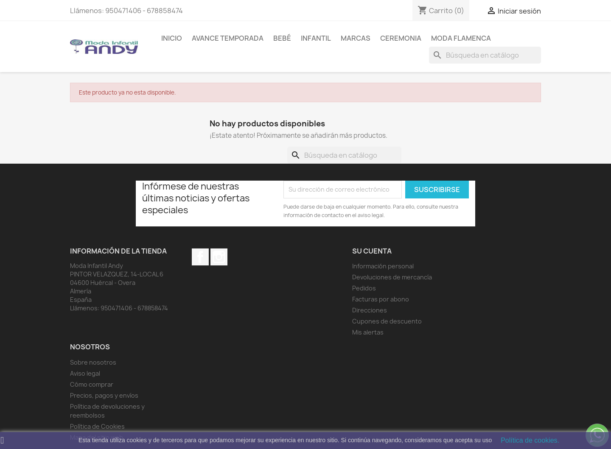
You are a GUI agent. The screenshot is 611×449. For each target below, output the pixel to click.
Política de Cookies (97, 426)
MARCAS (355, 38)
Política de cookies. (530, 440)
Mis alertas (368, 332)
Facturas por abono (380, 299)
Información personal (383, 266)
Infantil (316, 38)
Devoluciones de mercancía (392, 277)
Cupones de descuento (387, 321)
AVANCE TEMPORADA (227, 38)
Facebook (200, 256)
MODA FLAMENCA (461, 38)
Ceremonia (400, 38)
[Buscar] (485, 55)
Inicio (171, 38)
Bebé (282, 38)
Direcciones (369, 310)
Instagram (218, 256)
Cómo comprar (91, 384)
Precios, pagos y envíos (104, 395)
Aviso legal (85, 373)
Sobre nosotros (93, 362)
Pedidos (364, 288)
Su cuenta (372, 251)
